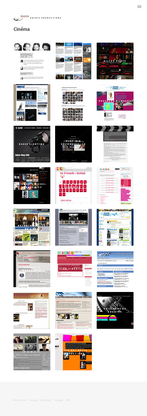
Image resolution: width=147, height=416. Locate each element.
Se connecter (59, 400)
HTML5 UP (48, 400)
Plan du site (33, 400)
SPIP (67, 400)
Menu (139, 6)
